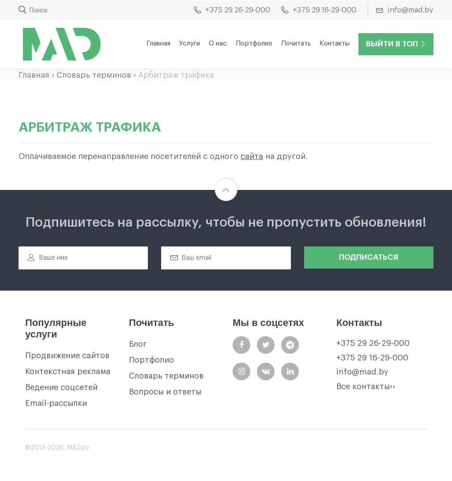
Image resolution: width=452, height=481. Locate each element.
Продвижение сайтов (67, 356)
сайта (252, 156)
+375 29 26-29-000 (373, 343)
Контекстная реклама (67, 371)
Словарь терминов (93, 75)
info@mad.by (362, 372)
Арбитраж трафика (176, 75)
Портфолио (254, 43)
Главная (158, 43)
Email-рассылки (56, 403)
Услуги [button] (189, 43)
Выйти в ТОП (396, 44)
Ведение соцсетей (61, 387)
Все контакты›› (365, 386)
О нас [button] (218, 43)
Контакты (335, 43)
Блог (138, 344)
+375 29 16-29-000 (372, 358)
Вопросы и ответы (165, 392)
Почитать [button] (296, 43)
